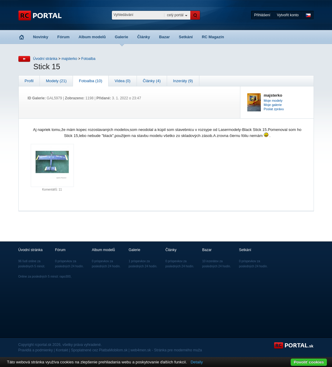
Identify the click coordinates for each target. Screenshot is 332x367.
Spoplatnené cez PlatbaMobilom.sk (99, 350)
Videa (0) (123, 81)
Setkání (186, 37)
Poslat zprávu (274, 109)
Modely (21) (56, 81)
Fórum (63, 37)
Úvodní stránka (45, 59)
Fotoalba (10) (90, 81)
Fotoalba (88, 59)
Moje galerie (273, 105)
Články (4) (152, 81)
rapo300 (65, 276)
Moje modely (273, 100)
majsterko (69, 59)
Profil (29, 81)
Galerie (121, 37)
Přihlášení (262, 15)
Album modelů (92, 37)
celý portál (175, 15)
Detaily (197, 362)
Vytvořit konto (288, 15)
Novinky (41, 37)
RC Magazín (213, 37)
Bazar (164, 37)
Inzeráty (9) (183, 81)
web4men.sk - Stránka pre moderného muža (166, 350)
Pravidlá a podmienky (35, 350)
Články (143, 37)
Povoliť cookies (309, 362)
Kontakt (62, 350)
